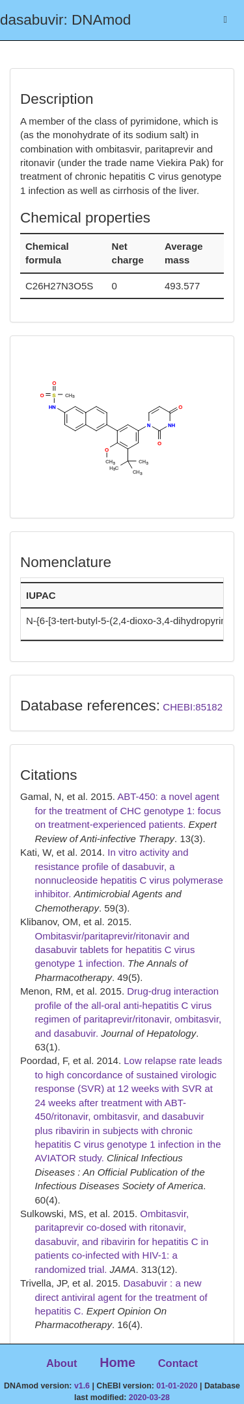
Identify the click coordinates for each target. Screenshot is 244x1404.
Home (117, 1362)
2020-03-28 (149, 1397)
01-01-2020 (176, 1385)
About (61, 1363)
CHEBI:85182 (193, 706)
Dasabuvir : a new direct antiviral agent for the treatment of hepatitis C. (121, 1296)
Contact (178, 1363)
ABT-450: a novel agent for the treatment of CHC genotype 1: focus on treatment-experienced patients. (128, 810)
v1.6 (82, 1385)
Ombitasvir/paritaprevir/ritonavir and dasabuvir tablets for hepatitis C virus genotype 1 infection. (115, 949)
